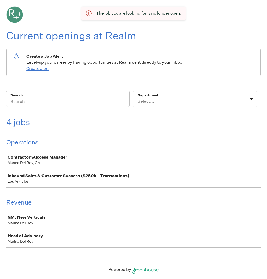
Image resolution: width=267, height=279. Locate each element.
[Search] (67, 102)
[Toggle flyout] (251, 99)
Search (16, 95)
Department (148, 95)
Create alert (37, 68)
